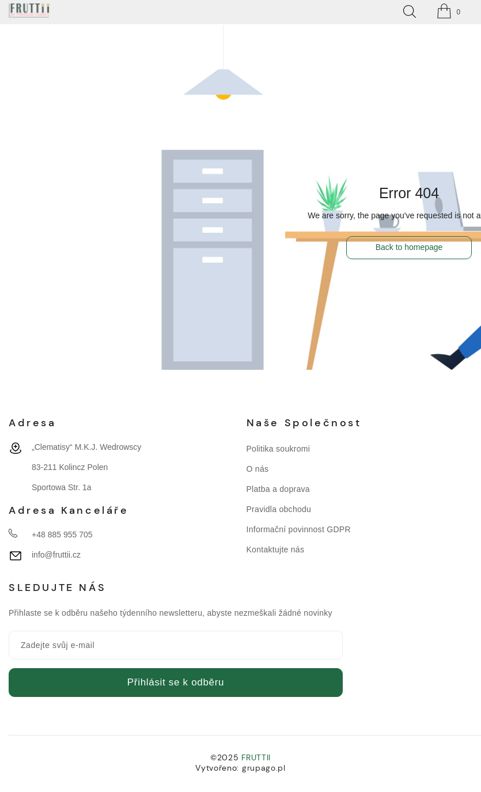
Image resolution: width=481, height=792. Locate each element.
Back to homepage (409, 247)
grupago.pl (264, 768)
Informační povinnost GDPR (299, 529)
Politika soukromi (278, 448)
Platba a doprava (278, 489)
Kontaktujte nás (276, 549)
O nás (258, 468)
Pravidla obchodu (279, 509)
